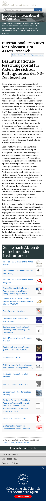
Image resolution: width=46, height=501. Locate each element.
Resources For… (9, 459)
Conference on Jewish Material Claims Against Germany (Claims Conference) (17, 330)
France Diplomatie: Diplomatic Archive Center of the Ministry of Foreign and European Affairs (16, 291)
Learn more (23, 496)
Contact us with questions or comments (16, 442)
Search (38, 10)
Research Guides (10, 463)
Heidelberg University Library (15, 418)
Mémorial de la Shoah (12, 357)
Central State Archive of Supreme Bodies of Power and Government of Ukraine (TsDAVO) (18, 301)
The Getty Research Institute (15, 384)
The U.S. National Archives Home (19, 4)
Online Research (10, 455)
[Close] (43, 468)
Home (4, 23)
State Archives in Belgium (14, 311)
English (14, 55)
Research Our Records (16, 23)
